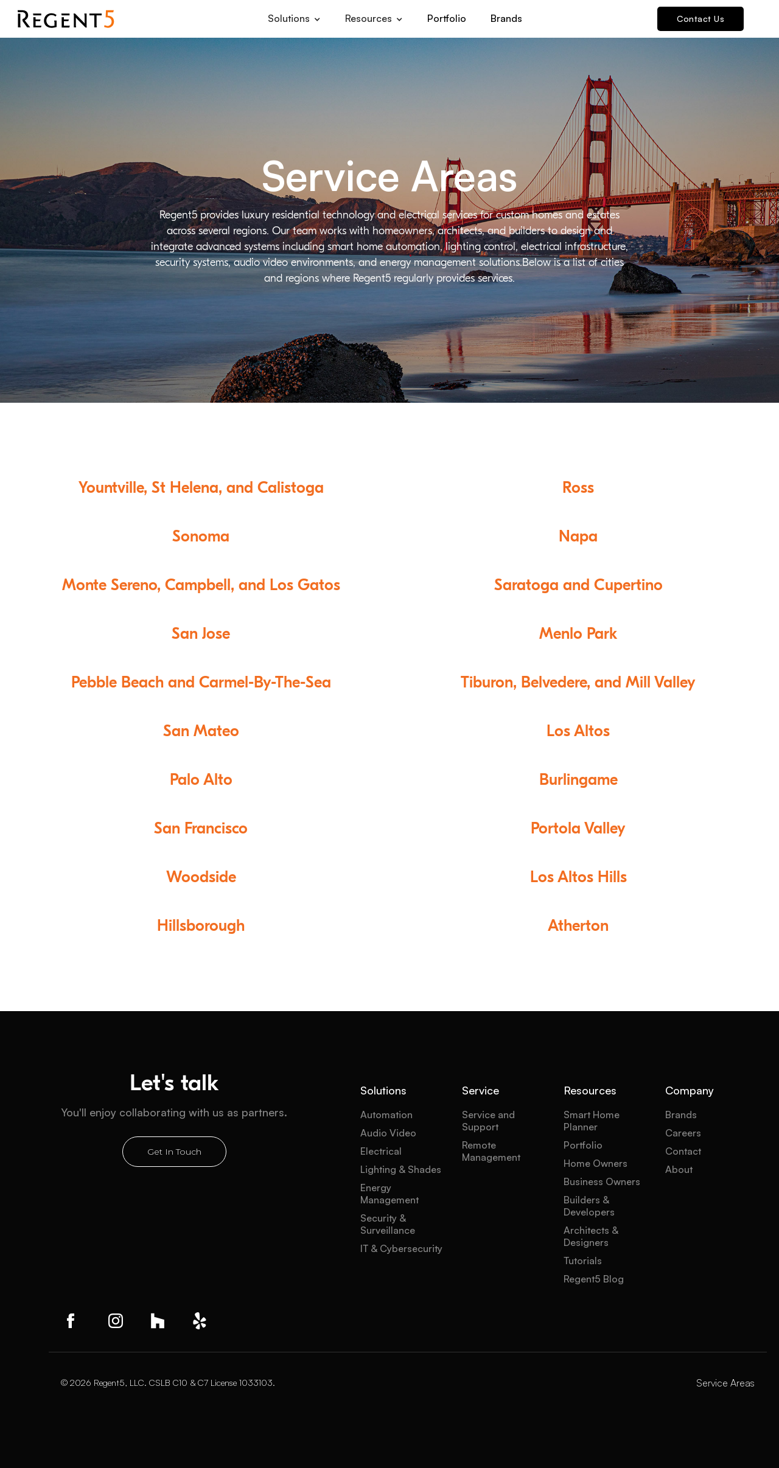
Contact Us (700, 18)
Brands (506, 18)
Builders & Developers (589, 1206)
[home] (65, 19)
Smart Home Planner (592, 1120)
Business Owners (602, 1181)
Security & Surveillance (387, 1224)
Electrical (381, 1151)
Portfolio (446, 18)
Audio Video (388, 1133)
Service (480, 1090)
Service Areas (725, 1383)
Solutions (383, 1090)
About (679, 1169)
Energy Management (389, 1193)
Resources (590, 1090)
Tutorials (583, 1260)
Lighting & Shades (400, 1169)
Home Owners (595, 1163)
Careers (683, 1133)
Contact (683, 1151)
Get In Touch (174, 1151)
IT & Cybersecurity (401, 1248)
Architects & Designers (591, 1236)
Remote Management (491, 1151)
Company (689, 1090)
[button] (294, 14)
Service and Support (488, 1120)
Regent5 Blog (594, 1279)
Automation (386, 1114)
